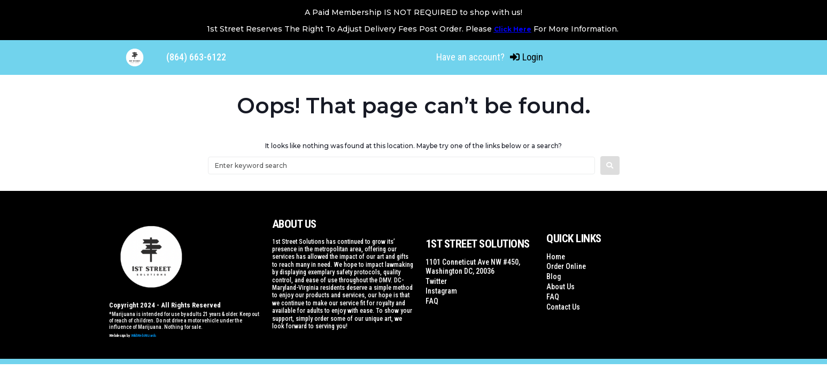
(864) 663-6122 (196, 57)
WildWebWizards (144, 335)
